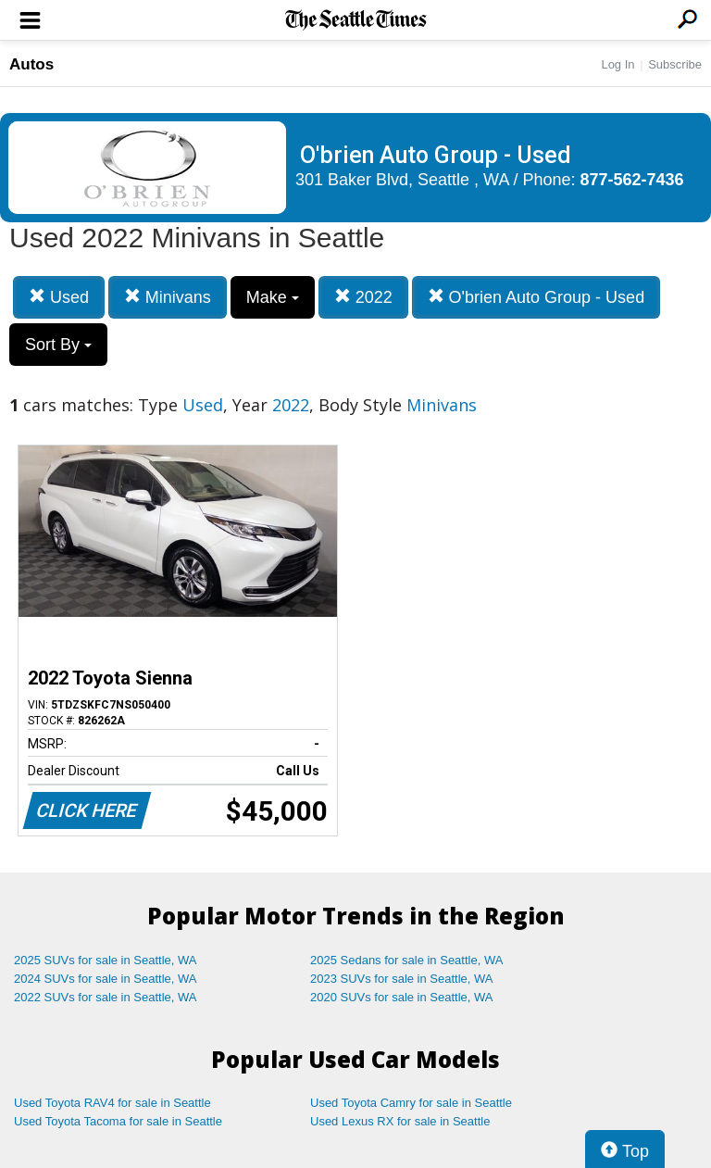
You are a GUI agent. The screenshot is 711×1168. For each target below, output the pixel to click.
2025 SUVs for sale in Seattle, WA (105, 960)
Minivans (167, 297)
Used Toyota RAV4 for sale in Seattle (112, 1103)
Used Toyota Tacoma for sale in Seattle (118, 1121)
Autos (31, 64)
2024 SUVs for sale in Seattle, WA (105, 979)
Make (272, 297)
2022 (363, 297)
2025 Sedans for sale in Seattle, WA (406, 960)
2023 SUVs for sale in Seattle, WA (401, 979)
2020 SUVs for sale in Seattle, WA (401, 997)
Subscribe (675, 64)
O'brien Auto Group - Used (536, 297)
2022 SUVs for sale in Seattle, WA (105, 997)
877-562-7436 (632, 179)
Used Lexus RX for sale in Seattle (400, 1121)
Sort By (58, 344)
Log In (617, 64)
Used (59, 297)
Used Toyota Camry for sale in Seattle (411, 1103)
